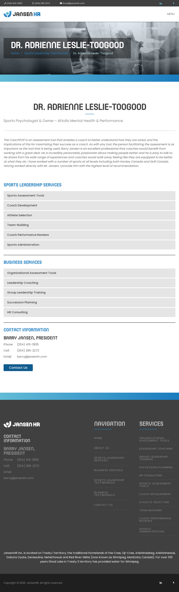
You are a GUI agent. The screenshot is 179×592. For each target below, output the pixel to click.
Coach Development (22, 205)
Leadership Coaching (22, 283)
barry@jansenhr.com (74, 3)
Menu (171, 14)
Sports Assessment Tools (25, 195)
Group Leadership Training (26, 292)
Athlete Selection (19, 215)
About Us (101, 448)
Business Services (108, 470)
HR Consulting (17, 312)
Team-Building (18, 225)
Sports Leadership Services (109, 459)
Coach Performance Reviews (28, 235)
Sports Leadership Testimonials (109, 481)
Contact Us (18, 367)
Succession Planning (22, 302)
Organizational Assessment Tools (31, 273)
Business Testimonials (104, 493)
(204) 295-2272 (42, 3)
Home (98, 438)
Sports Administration (23, 245)
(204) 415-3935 (14, 3)
